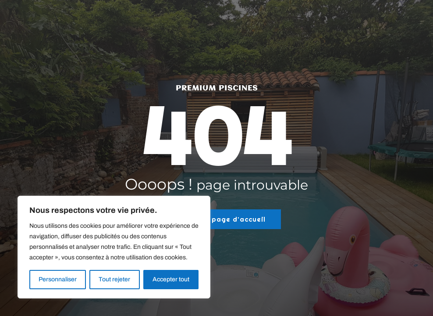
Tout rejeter (114, 279)
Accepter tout (171, 279)
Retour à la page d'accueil (216, 219)
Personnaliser (58, 279)
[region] (114, 247)
